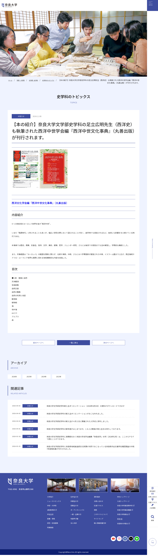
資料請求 (152, 448)
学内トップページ (123, 498)
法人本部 (74, 525)
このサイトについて (101, 516)
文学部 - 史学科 (38, 80)
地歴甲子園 (75, 521)
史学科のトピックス (57, 80)
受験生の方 (75, 507)
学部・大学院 (23, 80)
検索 (152, 520)
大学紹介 (50, 498)
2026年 (14, 378)
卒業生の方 (75, 503)
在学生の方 (75, 498)
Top (152, 543)
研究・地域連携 (53, 525)
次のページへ (108, 343)
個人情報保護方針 (100, 525)
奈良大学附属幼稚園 (124, 512)
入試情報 (152, 502)
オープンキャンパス (78, 512)
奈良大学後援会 (123, 516)
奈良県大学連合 (123, 526)
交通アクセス (152, 484)
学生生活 (50, 516)
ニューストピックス (54, 503)
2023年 (59, 378)
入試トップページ (123, 503)
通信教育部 (51, 512)
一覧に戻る (73, 343)
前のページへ (38, 343)
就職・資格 (51, 521)
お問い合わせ (152, 466)
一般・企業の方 (76, 516)
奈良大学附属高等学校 (125, 507)
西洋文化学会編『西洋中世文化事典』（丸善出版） (44, 204)
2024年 (44, 378)
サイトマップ (99, 521)
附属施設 (50, 530)
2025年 (29, 378)
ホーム (10, 80)
